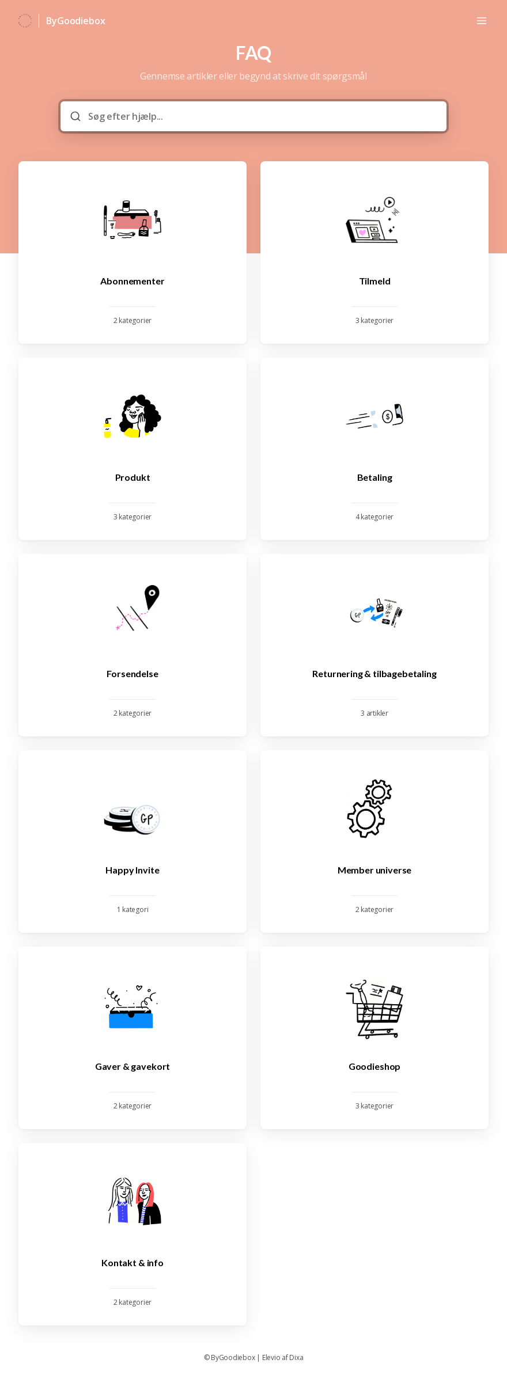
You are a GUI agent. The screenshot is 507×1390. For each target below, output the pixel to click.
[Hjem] (25, 20)
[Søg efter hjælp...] (261, 116)
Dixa (296, 1357)
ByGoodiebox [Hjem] (75, 20)
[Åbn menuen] (481, 21)
